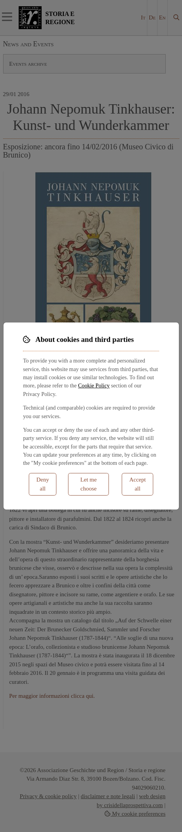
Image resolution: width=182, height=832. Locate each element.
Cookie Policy (94, 385)
